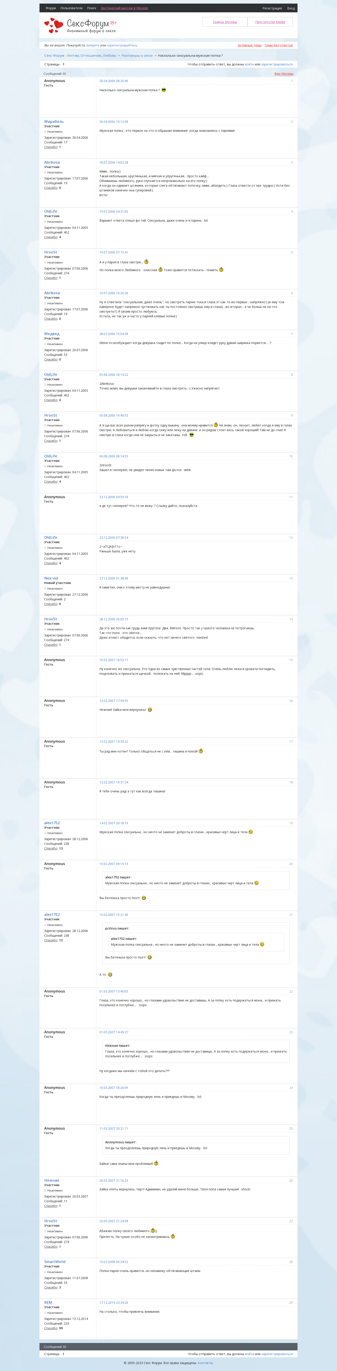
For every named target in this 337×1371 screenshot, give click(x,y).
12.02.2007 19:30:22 (113, 741)
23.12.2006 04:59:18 (113, 497)
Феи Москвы (283, 73)
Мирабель (54, 121)
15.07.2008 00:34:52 (113, 1262)
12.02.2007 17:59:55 (113, 700)
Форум (51, 8)
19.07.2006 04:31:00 (113, 211)
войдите (92, 45)
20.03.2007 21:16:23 (113, 1180)
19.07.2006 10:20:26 (113, 293)
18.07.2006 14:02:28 (113, 162)
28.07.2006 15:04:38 (113, 334)
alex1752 (52, 822)
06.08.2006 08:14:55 (113, 456)
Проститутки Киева (270, 22)
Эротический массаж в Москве (124, 8)
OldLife (50, 211)
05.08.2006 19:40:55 (113, 415)
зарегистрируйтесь (122, 45)
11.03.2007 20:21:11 (113, 1128)
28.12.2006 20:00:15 (113, 619)
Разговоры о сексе (137, 55)
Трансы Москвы (225, 22)
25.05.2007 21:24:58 (113, 1221)
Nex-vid (51, 578)
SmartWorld (55, 1261)
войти (249, 64)
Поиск (91, 8)
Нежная (51, 1180)
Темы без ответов (278, 45)
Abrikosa (52, 162)
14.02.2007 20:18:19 (113, 823)
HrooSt (50, 252)
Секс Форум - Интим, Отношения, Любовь (80, 55)
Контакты (205, 1363)
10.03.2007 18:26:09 (113, 1088)
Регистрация (272, 8)
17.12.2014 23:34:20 (113, 1302)
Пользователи (71, 8)
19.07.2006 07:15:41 (113, 252)
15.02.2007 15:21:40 (113, 915)
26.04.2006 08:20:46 (113, 81)
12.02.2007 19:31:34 (113, 782)
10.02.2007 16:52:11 (113, 660)
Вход (291, 8)
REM (48, 1302)
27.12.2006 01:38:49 (113, 578)
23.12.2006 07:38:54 (113, 537)
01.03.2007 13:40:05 (113, 991)
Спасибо (50, 147)
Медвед (51, 333)
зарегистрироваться (277, 64)
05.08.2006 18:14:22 (113, 374)
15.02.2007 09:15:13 (113, 864)
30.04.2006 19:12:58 (113, 121)
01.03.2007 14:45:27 (113, 1032)
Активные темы (250, 45)
